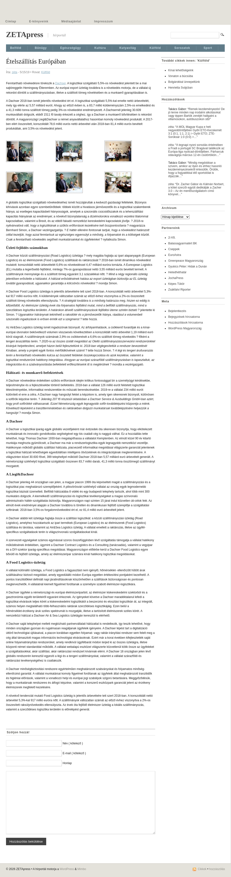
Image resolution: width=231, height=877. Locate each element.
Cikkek (202, 869)
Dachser (60, 83)
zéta (14, 72)
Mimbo (81, 869)
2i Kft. (172, 237)
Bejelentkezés (177, 311)
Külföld (155, 48)
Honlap (67, 763)
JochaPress (175, 278)
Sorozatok (182, 48)
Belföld (15, 48)
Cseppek (174, 249)
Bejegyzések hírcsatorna (184, 316)
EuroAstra (174, 255)
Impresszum (103, 21)
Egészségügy (70, 48)
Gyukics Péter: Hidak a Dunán (187, 266)
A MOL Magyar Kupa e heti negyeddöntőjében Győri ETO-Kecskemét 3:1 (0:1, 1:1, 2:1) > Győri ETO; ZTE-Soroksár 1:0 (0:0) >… (195, 132)
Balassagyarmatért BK (182, 243)
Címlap (10, 21)
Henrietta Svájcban (180, 87)
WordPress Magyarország (185, 328)
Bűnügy (41, 48)
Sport (208, 48)
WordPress (67, 869)
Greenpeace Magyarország (185, 260)
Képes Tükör (176, 284)
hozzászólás (217, 869)
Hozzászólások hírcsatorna (185, 322)
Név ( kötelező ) (73, 743)
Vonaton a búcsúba (180, 76)
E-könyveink (38, 21)
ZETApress (24, 34)
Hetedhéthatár (177, 272)
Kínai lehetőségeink (180, 70)
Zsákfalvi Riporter (179, 289)
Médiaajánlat (71, 21)
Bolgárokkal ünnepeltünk (184, 82)
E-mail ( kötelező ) (74, 753)
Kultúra (100, 48)
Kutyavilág (127, 48)
